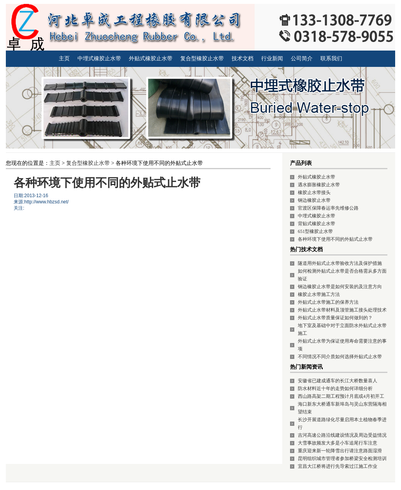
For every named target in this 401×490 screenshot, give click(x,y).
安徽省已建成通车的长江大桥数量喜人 (337, 380)
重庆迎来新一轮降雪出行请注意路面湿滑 (340, 450)
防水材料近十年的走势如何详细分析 (335, 388)
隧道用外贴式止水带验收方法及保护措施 (340, 263)
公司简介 (302, 58)
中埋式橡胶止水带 (99, 58)
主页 (64, 58)
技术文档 (242, 58)
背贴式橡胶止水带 (316, 223)
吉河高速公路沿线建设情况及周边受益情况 (342, 435)
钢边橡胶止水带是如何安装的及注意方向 (340, 286)
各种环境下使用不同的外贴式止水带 (335, 239)
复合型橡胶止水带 (202, 58)
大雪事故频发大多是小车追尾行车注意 (337, 443)
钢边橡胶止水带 (314, 200)
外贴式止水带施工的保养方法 (328, 302)
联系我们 (331, 58)
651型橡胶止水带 (315, 231)
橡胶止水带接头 (314, 192)
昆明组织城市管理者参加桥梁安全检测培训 (342, 458)
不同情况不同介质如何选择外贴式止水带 (340, 356)
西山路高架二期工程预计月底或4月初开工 (341, 396)
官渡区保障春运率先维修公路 (328, 208)
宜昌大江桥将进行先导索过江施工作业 (337, 466)
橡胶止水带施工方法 (319, 294)
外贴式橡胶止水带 (150, 58)
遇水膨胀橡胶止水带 (319, 184)
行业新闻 (272, 58)
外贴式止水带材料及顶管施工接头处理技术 (342, 310)
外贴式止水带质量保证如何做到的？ (335, 317)
